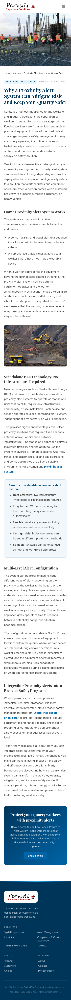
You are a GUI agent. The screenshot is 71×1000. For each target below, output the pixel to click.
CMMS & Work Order (15, 945)
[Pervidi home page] (21, 904)
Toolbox (42, 945)
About (41, 960)
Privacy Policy (46, 970)
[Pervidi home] (20, 6)
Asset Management (47, 932)
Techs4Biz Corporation (34, 987)
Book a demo (35, 855)
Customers (10, 965)
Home (7, 73)
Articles (17, 73)
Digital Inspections (14, 932)
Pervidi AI (9, 937)
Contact (42, 965)
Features (9, 960)
